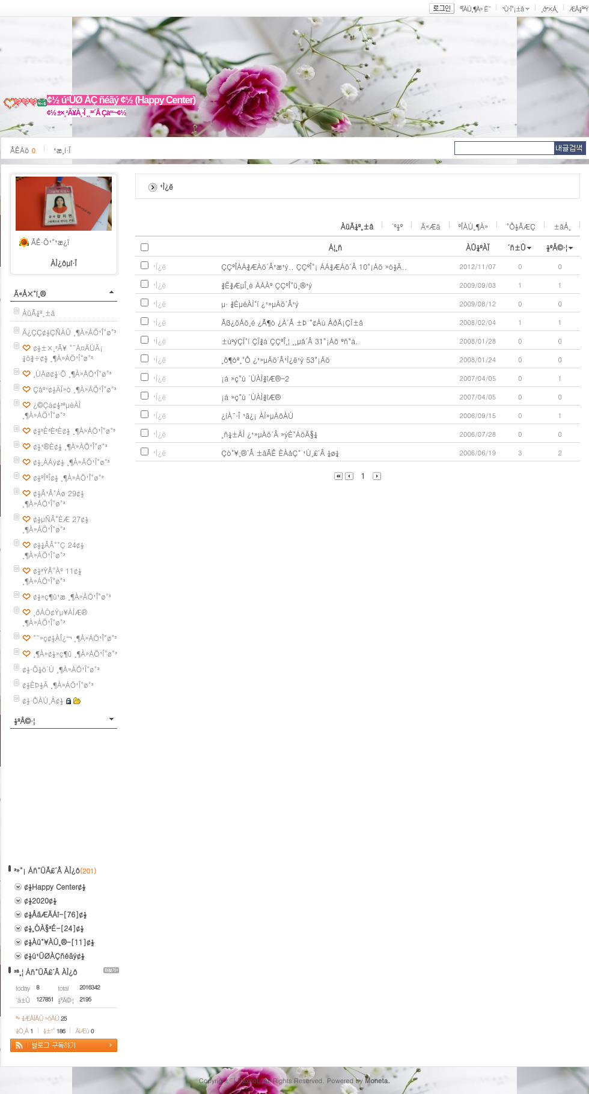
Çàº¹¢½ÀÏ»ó (52, 389)
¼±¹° (54, 1030)
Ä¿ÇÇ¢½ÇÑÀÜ (46, 332)
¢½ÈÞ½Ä (35, 684)
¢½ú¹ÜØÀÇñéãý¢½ (54, 955)
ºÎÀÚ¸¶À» (474, 226)
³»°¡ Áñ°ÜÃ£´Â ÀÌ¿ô (47, 870)
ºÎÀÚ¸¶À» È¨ (475, 8)
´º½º (397, 226)
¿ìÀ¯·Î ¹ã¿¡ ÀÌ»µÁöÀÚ (257, 415)
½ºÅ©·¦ (24, 721)
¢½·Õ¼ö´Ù (38, 669)
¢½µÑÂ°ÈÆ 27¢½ (60, 519)
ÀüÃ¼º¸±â (38, 313)
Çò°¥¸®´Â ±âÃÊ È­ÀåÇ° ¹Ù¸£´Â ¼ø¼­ (280, 453)
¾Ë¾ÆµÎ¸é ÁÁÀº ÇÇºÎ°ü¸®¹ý (266, 285)
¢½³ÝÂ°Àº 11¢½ (57, 570)
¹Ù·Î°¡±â (512, 8)
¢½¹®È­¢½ (47, 446)
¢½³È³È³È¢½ (51, 430)
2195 (85, 999)
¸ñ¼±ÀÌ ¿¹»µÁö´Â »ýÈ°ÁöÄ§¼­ (269, 434)
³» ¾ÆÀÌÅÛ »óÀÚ (41, 1018)
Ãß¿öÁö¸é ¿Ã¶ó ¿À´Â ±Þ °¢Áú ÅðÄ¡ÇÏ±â (292, 322)
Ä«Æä (430, 226)
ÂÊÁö (22, 150)
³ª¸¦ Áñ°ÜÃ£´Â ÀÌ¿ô (46, 972)
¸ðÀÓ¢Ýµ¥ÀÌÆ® (60, 612)
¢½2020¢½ (40, 900)
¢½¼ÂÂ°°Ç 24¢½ (58, 544)
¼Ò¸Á (24, 1030)
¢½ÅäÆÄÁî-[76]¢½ (55, 914)
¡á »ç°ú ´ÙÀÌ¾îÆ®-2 (255, 378)
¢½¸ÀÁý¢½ (48, 462)
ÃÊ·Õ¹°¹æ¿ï (50, 242)
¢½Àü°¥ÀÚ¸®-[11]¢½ (59, 942)
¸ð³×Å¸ (549, 8)
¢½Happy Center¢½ (54, 886)
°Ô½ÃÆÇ (521, 226)
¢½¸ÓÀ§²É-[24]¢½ (54, 928)
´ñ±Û (516, 247)
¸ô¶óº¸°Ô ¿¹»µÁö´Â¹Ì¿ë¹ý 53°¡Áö (275, 359)
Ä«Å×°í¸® (30, 293)
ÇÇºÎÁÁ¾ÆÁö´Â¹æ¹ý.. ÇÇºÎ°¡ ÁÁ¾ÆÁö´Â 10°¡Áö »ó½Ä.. (314, 266)
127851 (44, 999)
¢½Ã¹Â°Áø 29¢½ (58, 493)
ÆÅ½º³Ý (578, 8)
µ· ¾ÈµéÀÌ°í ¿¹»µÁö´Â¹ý (260, 304)
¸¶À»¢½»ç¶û (52, 653)
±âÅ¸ (562, 226)
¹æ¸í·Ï (62, 150)
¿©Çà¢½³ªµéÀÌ (57, 405)
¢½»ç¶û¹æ (49, 596)
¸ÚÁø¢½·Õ (49, 373)
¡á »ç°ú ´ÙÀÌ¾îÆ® (251, 397)
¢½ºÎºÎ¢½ (45, 477)
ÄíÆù (84, 1030)
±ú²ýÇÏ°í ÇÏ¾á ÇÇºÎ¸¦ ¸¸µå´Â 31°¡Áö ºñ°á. (289, 341)
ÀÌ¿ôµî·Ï (63, 263)
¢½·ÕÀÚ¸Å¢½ (42, 700)
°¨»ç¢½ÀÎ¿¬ (52, 638)
